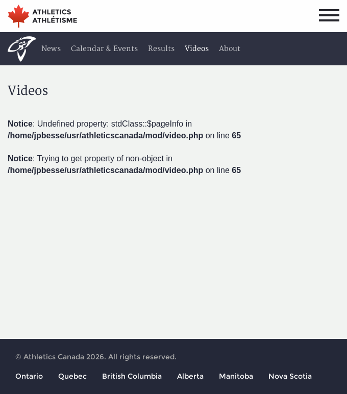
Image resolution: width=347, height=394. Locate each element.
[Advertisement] (173, 255)
